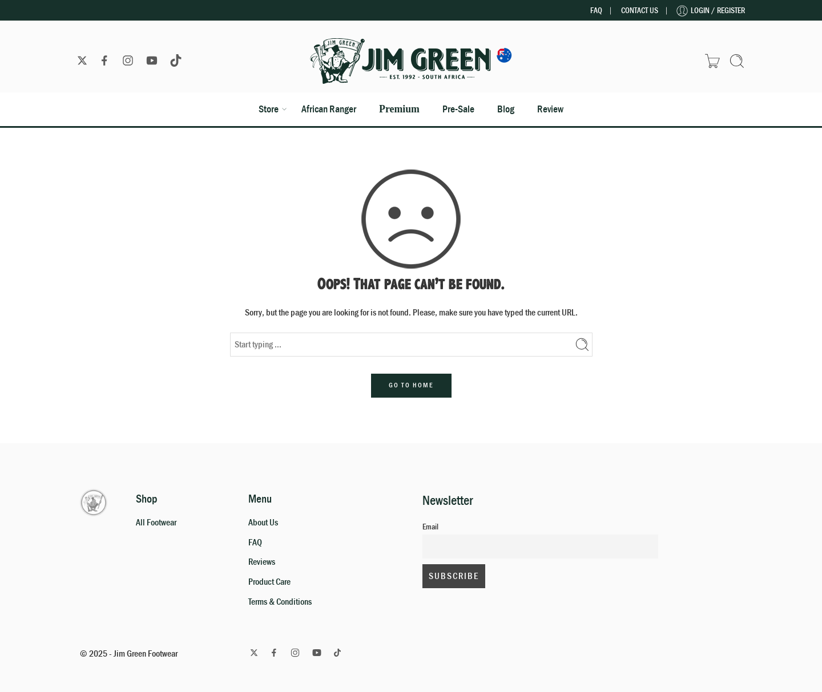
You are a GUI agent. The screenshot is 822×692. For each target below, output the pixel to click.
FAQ (596, 10)
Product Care (269, 582)
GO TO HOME (411, 385)
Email (430, 526)
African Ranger (328, 109)
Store (269, 109)
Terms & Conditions (280, 602)
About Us (263, 522)
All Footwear (156, 522)
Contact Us (639, 10)
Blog (505, 109)
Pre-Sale (458, 109)
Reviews (261, 562)
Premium (399, 109)
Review (550, 109)
